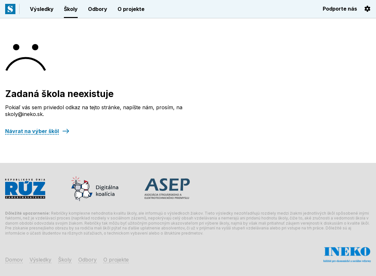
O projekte (131, 9)
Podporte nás (340, 8)
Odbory (97, 9)
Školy (71, 9)
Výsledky (42, 9)
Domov (14, 259)
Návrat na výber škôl (32, 131)
